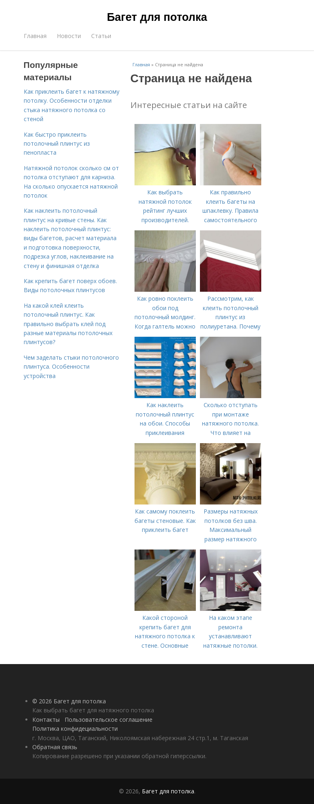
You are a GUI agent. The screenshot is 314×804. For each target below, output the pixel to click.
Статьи (101, 36)
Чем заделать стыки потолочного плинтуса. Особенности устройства (71, 367)
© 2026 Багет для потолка (69, 701)
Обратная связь (54, 747)
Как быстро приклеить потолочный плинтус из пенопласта (57, 144)
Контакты (46, 719)
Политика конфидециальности (75, 728)
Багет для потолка (157, 17)
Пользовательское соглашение (109, 719)
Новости (69, 36)
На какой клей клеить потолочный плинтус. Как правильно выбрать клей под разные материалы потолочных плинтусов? (68, 324)
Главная (35, 36)
